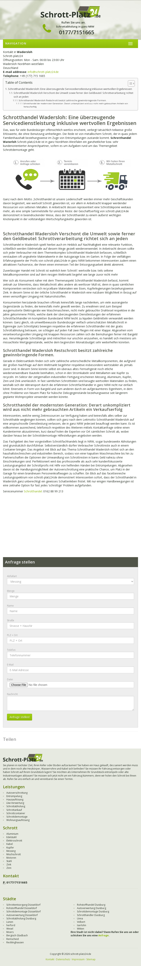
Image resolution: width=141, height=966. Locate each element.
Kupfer (10, 847)
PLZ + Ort (12, 635)
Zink (8, 864)
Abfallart (12, 576)
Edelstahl (11, 837)
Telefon (11, 650)
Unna (80, 918)
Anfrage (103, 935)
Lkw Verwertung (15, 803)
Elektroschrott (14, 840)
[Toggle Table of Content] (129, 83)
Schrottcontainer (15, 813)
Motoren (11, 857)
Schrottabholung (15, 806)
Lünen (9, 922)
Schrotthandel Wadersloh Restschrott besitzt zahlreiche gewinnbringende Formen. (62, 100)
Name (10, 605)
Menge (11, 591)
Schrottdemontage (17, 816)
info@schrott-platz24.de (43, 72)
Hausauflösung (14, 799)
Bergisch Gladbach (17, 935)
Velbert (81, 922)
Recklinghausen (15, 942)
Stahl (9, 861)
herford (10, 925)
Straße (10, 620)
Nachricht (12, 694)
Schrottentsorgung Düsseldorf (23, 904)
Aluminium (12, 833)
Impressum (78, 959)
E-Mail (10, 664)
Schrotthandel (33, 491)
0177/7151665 (76, 32)
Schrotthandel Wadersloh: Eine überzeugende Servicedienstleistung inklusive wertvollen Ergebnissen (70, 89)
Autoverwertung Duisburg (91, 908)
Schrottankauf (14, 810)
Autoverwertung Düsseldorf (22, 915)
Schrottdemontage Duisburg (93, 911)
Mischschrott (13, 854)
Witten (80, 928)
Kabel (9, 844)
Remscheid (12, 939)
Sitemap (91, 959)
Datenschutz (63, 959)
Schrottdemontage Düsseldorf (23, 911)
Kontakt (50, 959)
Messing (11, 851)
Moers (10, 932)
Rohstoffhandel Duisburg (91, 904)
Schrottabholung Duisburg (21, 918)
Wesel (9, 928)
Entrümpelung (14, 796)
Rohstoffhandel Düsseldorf (21, 908)
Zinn (8, 868)
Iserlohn (81, 925)
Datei (10, 679)
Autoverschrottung (17, 792)
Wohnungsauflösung (18, 820)
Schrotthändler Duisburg (91, 915)
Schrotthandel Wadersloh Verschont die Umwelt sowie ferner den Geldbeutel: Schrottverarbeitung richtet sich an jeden (73, 94)
